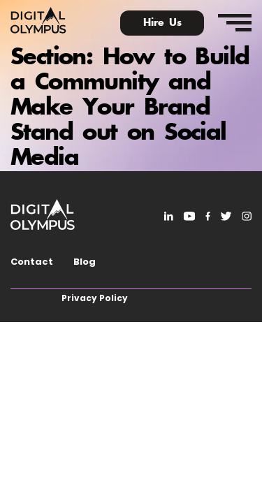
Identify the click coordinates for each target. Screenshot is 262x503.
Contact (31, 261)
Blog (84, 261)
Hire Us (162, 23)
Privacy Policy (94, 298)
